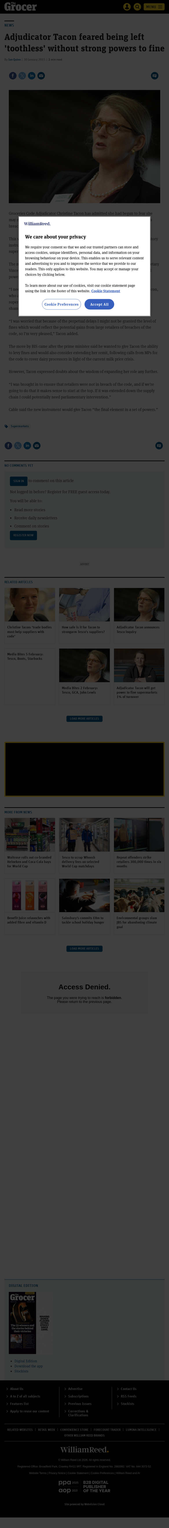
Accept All (99, 304)
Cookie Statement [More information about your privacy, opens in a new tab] (105, 290)
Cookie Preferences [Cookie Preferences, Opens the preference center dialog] (61, 304)
